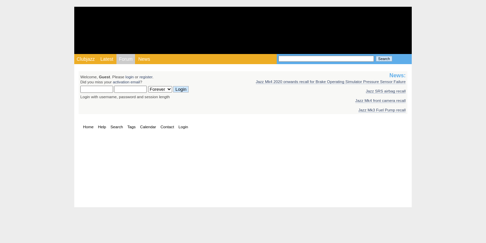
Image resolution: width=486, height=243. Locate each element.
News (144, 59)
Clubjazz (86, 59)
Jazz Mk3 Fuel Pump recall (382, 110)
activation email (126, 82)
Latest (106, 59)
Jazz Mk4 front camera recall (380, 100)
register (145, 77)
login (130, 77)
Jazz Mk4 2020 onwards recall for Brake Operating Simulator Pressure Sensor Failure (331, 81)
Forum (125, 59)
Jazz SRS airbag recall (386, 91)
